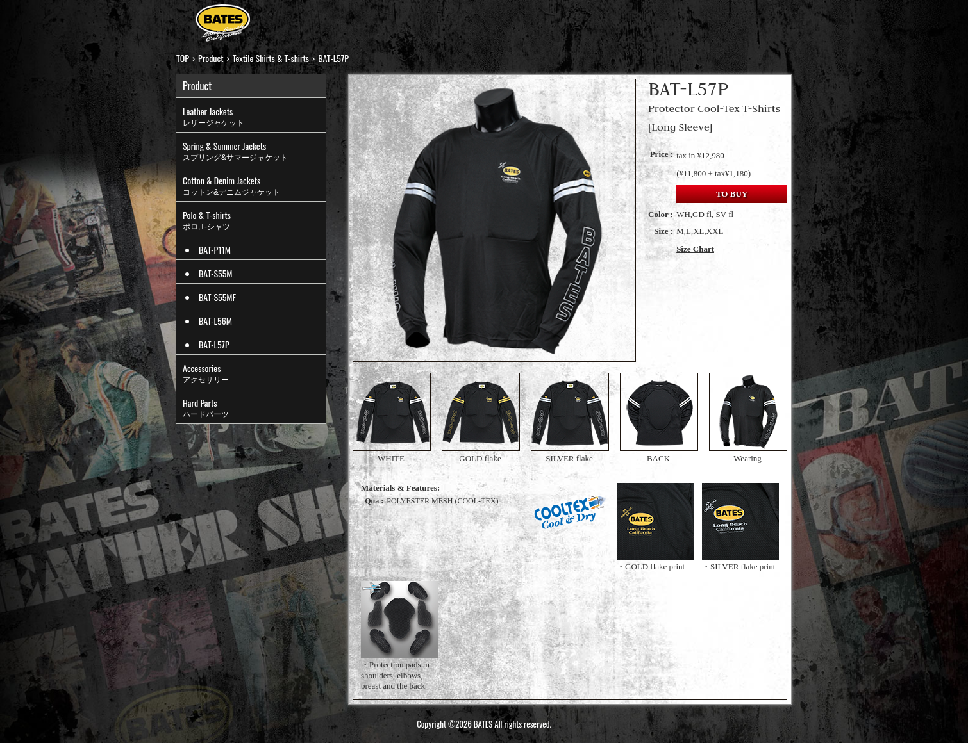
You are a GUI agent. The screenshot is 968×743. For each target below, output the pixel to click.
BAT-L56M (215, 320)
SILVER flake (569, 418)
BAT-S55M (216, 273)
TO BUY (731, 194)
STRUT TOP (400, 19)
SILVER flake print (742, 566)
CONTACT (737, 19)
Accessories (254, 373)
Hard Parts (254, 408)
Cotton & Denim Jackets (254, 186)
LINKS (680, 19)
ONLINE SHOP (552, 19)
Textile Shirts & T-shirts (271, 58)
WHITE (391, 418)
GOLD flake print (655, 566)
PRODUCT (326, 19)
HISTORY (472, 19)
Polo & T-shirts (254, 220)
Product (210, 58)
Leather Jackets (254, 116)
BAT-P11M (215, 249)
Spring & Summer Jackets (254, 151)
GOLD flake (480, 418)
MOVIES (628, 19)
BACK (658, 418)
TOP (276, 19)
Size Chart (695, 249)
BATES (223, 24)
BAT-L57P (214, 344)
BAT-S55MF (217, 297)
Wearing (747, 418)
